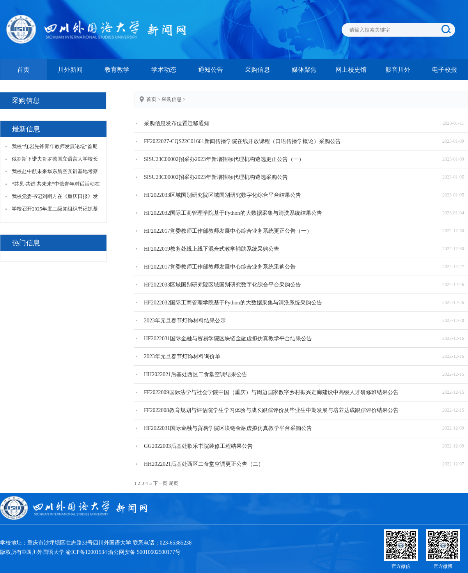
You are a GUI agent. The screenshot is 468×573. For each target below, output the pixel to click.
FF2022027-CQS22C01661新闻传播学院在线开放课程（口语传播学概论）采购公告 (242, 141)
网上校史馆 (351, 69)
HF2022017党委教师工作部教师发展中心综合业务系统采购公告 (220, 267)
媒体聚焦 (304, 69)
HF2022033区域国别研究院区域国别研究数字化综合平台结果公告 (222, 195)
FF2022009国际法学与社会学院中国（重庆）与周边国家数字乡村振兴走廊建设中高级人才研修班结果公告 (271, 392)
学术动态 (163, 69)
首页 (23, 69)
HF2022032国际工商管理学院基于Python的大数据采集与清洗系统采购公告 (233, 303)
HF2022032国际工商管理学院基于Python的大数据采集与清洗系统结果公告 (233, 213)
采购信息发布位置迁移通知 (176, 123)
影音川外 (397, 69)
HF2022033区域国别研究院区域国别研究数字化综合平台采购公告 (222, 285)
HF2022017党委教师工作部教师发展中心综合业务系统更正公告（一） (228, 231)
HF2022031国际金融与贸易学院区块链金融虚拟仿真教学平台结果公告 (228, 338)
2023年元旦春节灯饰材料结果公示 (185, 321)
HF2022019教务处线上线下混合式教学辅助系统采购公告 (211, 249)
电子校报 (444, 69)
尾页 (173, 483)
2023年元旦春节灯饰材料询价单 (182, 356)
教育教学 (117, 69)
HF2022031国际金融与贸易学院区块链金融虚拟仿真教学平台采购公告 (228, 428)
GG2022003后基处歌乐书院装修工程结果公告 (198, 446)
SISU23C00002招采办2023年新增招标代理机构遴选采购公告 (216, 177)
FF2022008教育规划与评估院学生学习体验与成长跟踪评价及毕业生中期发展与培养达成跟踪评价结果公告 (271, 410)
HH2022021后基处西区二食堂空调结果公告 (195, 374)
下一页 (160, 483)
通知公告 (210, 69)
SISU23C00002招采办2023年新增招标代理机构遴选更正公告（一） (224, 159)
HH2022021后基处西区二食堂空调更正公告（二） (204, 464)
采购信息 (257, 69)
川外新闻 (70, 69)
